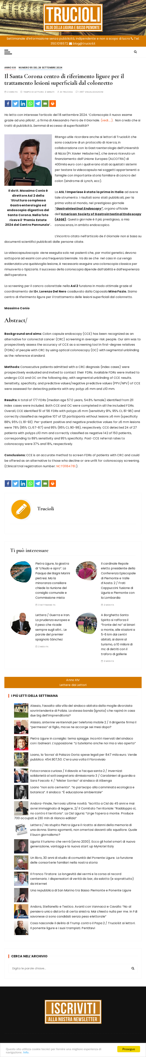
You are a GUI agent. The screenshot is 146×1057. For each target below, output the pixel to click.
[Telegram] (37, 103)
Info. (26, 1053)
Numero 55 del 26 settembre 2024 (40, 67)
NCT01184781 (65, 466)
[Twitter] (15, 103)
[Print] (52, 103)
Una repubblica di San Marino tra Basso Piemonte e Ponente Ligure (80, 890)
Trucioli (68, 92)
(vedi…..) (107, 120)
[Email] (45, 103)
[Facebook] (8, 103)
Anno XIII (10, 67)
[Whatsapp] (30, 103)
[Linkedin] (23, 103)
